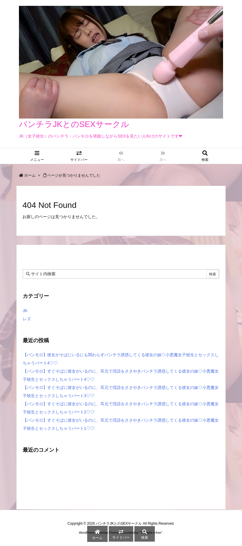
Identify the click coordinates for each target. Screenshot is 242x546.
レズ (27, 319)
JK (25, 310)
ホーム (30, 175)
